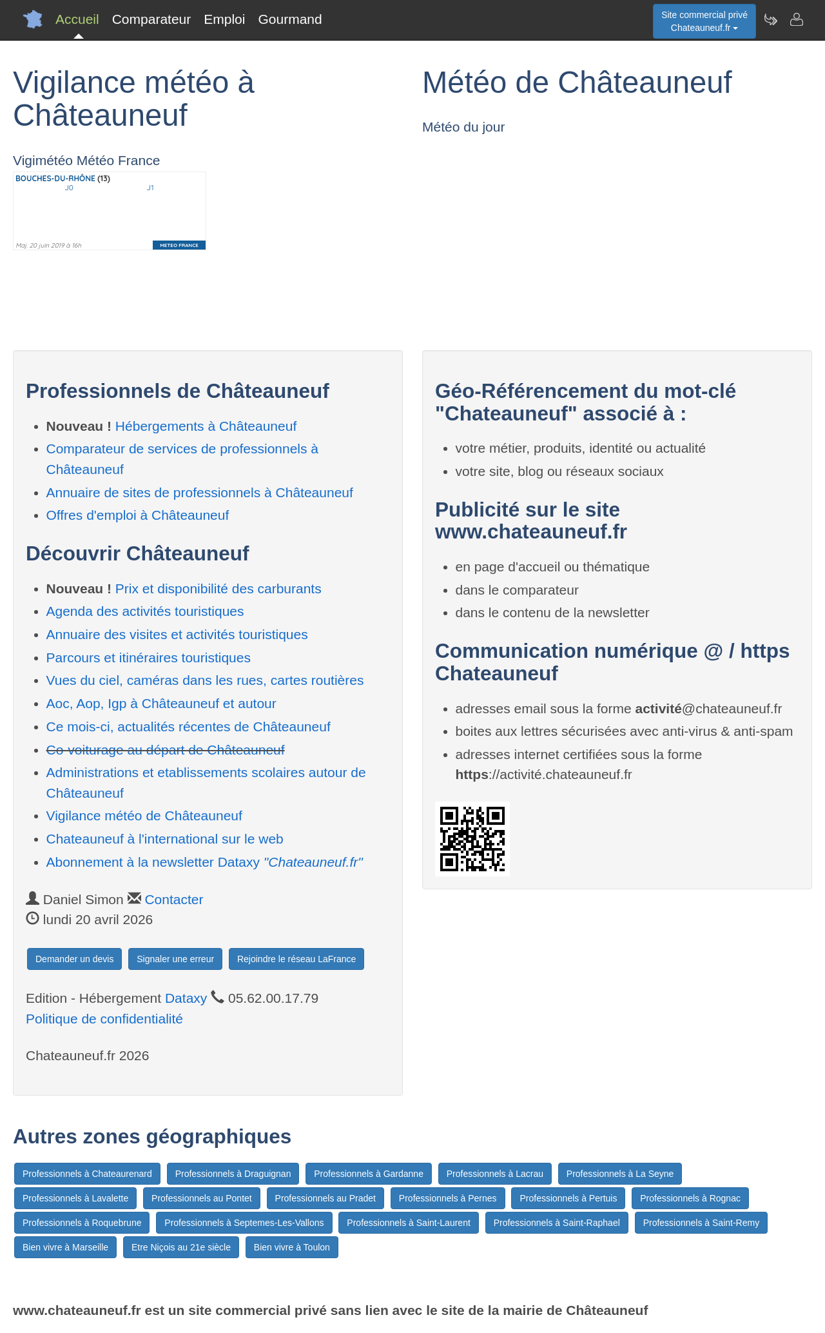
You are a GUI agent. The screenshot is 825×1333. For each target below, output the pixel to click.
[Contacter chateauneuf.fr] (796, 19)
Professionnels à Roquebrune (82, 1223)
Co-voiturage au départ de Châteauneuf (165, 749)
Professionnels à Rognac (690, 1198)
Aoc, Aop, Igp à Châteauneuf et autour (161, 703)
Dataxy (186, 998)
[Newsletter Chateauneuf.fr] (770, 19)
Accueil (77, 19)
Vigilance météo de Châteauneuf (144, 815)
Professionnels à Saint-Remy (701, 1223)
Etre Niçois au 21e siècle (181, 1247)
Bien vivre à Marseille (65, 1247)
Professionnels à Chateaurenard (87, 1174)
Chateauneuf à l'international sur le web (165, 838)
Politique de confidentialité (104, 1018)
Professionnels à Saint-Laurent (408, 1223)
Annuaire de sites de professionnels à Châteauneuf (199, 492)
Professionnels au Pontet (201, 1198)
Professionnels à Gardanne (368, 1174)
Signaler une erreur (175, 959)
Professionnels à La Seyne (620, 1174)
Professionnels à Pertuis (568, 1198)
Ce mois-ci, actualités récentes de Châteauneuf (188, 726)
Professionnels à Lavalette (75, 1198)
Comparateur (151, 19)
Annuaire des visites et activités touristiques (177, 634)
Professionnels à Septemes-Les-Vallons (244, 1223)
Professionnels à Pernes (448, 1198)
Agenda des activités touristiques (145, 611)
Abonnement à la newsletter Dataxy (204, 861)
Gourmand (290, 19)
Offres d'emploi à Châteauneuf (137, 515)
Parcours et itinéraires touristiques (148, 657)
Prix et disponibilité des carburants (218, 588)
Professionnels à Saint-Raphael (557, 1223)
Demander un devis (74, 959)
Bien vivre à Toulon (292, 1247)
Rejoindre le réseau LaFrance (296, 959)
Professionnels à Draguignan (233, 1174)
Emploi (224, 19)
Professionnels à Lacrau (495, 1174)
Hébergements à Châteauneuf (205, 426)
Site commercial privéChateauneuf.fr (704, 21)
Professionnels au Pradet (325, 1198)
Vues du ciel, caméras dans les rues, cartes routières (205, 680)
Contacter (173, 899)
